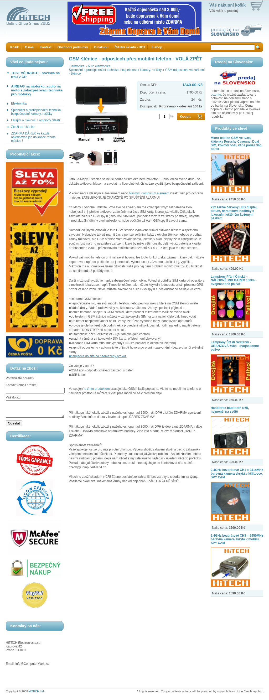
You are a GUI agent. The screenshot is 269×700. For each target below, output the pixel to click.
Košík (14, 47)
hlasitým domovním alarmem (149, 193)
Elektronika (19, 103)
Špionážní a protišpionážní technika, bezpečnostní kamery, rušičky (36, 112)
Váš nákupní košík (227, 5)
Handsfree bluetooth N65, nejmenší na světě (230, 409)
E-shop (156, 47)
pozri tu (216, 94)
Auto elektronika (99, 66)
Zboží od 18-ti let (22, 127)
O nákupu (101, 47)
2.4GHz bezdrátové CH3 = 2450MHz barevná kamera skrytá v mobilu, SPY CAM (237, 539)
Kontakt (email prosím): (22, 385)
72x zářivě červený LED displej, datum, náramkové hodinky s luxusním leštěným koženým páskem (234, 212)
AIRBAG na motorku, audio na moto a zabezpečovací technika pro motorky (37, 90)
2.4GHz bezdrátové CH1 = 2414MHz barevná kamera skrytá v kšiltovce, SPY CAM (237, 473)
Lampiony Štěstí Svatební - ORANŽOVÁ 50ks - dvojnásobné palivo (235, 345)
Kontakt (45, 47)
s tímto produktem (97, 389)
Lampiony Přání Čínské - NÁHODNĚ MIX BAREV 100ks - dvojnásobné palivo (234, 280)
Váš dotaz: (13, 397)
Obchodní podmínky (73, 47)
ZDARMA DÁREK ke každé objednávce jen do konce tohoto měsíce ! (33, 137)
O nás (29, 47)
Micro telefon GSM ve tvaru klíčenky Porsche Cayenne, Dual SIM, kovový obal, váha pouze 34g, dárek (236, 143)
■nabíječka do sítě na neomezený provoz (97, 356)
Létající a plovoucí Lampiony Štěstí (35, 120)
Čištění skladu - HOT (130, 47)
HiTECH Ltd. (37, 694)
